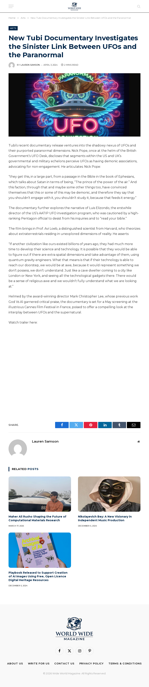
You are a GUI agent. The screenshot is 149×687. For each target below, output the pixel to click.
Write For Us (39, 663)
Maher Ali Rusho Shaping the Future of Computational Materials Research (37, 518)
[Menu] (11, 6)
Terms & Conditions (125, 663)
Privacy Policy (91, 663)
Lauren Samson (30, 64)
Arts (13, 28)
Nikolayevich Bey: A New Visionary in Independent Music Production (105, 518)
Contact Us (64, 663)
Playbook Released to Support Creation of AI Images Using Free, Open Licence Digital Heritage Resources (38, 576)
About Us (15, 663)
